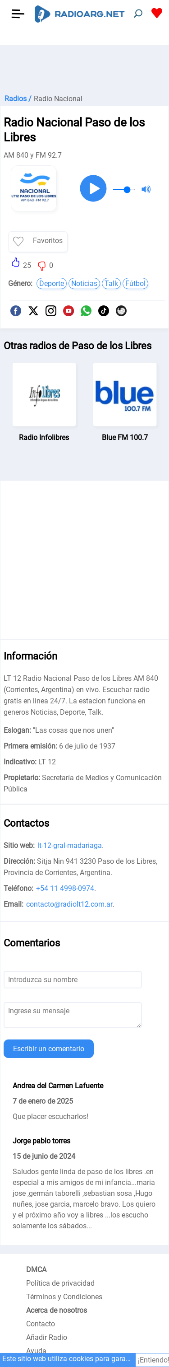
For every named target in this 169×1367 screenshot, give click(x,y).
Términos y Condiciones (64, 1296)
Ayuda (36, 1351)
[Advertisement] (84, 67)
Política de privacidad (60, 1283)
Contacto (40, 1324)
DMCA (36, 1269)
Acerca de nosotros (56, 1310)
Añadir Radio (46, 1337)
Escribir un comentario (48, 1048)
